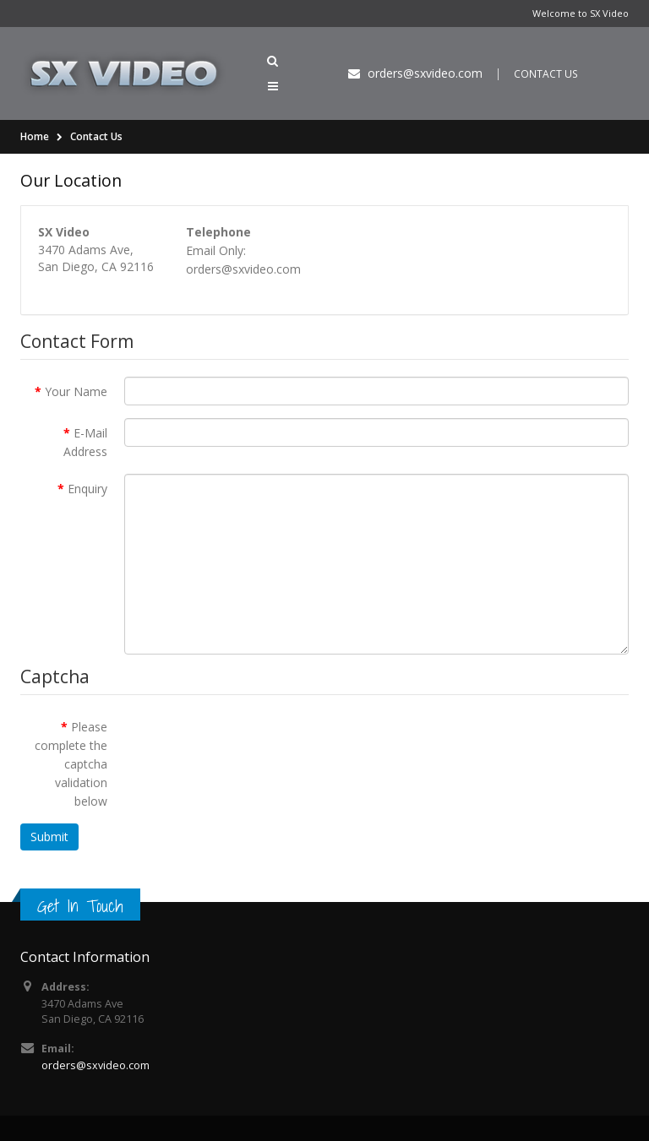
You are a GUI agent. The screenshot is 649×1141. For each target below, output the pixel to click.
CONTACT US (546, 74)
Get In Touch (80, 906)
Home (34, 136)
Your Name (76, 391)
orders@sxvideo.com (95, 1065)
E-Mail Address (85, 442)
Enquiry (87, 489)
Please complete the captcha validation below (71, 764)
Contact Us (96, 136)
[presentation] (252, 745)
